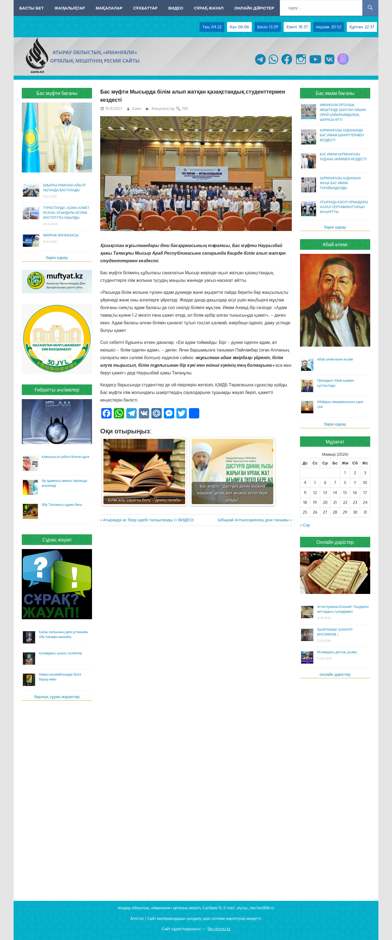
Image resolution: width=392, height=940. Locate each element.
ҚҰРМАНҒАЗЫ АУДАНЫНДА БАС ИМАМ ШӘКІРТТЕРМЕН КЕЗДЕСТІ (342, 135)
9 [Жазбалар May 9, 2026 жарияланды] (355, 482)
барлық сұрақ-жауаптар (57, 696)
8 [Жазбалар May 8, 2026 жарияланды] (345, 482)
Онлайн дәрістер (254, 8)
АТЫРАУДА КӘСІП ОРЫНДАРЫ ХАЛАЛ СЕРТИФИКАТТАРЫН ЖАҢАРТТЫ (344, 207)
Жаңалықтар (69, 8)
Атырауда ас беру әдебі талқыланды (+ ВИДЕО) (148, 519)
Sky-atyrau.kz (218, 928)
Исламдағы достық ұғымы (337, 652)
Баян (137, 108)
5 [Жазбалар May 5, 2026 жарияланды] (315, 482)
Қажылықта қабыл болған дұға (65, 457)
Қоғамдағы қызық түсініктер (60, 653)
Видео (175, 8)
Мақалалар (109, 8)
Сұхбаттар (145, 8)
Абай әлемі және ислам (335, 359)
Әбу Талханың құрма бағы (62, 505)
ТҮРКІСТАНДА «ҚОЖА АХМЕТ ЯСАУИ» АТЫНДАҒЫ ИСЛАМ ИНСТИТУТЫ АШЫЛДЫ (66, 213)
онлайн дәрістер (335, 674)
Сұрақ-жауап (208, 8)
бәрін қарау (57, 257)
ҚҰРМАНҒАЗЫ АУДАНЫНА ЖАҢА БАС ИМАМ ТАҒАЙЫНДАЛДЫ (340, 183)
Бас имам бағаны (335, 93)
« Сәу (305, 525)
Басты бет (31, 8)
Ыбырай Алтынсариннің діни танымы (253, 519)
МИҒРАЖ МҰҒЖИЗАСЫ (61, 235)
